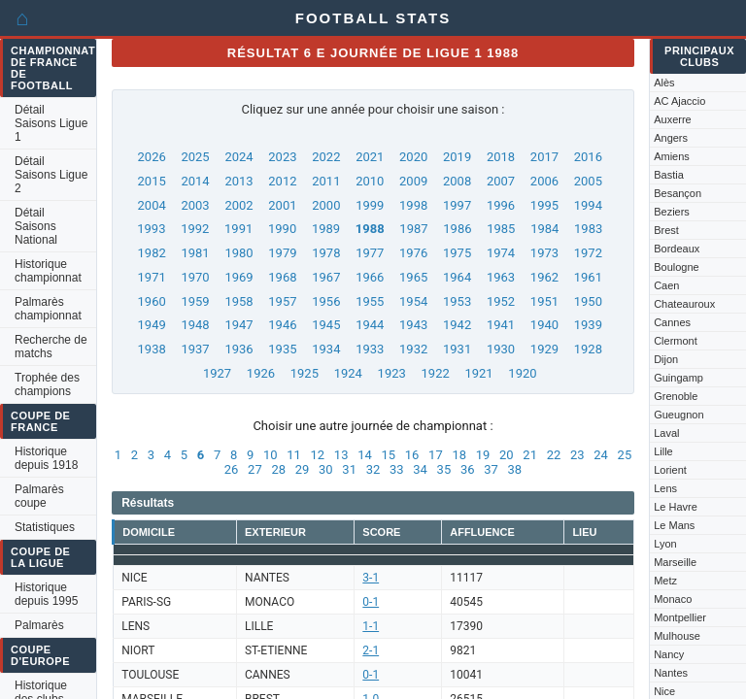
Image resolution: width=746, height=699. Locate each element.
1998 (413, 205)
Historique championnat (48, 270)
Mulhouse (677, 636)
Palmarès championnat (48, 308)
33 (397, 469)
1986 (457, 228)
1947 (238, 324)
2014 (195, 181)
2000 (326, 205)
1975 (457, 253)
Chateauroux (684, 304)
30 (326, 469)
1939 (588, 324)
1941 (501, 324)
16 (412, 455)
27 (255, 469)
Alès (664, 82)
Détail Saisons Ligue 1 (51, 123)
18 (459, 455)
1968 (282, 277)
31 (349, 469)
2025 (195, 157)
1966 (370, 277)
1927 (217, 373)
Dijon (666, 359)
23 (577, 455)
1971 (152, 277)
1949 (152, 324)
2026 (152, 157)
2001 (282, 205)
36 (467, 469)
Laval (666, 433)
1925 (304, 373)
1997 (457, 205)
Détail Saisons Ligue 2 (51, 174)
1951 (544, 301)
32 (373, 469)
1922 (436, 373)
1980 (238, 253)
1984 (544, 228)
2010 (370, 181)
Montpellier (680, 617)
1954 (413, 301)
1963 (501, 277)
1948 (195, 324)
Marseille (675, 562)
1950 (588, 301)
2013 (238, 181)
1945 (326, 324)
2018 (501, 157)
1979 (282, 253)
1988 (370, 228)
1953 (457, 301)
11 (294, 455)
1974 (501, 253)
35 (444, 469)
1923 (392, 373)
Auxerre (673, 119)
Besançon (677, 193)
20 (506, 455)
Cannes (672, 322)
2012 (282, 181)
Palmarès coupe (39, 496)
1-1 (370, 626)
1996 (501, 205)
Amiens (672, 156)
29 (302, 469)
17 (435, 455)
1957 (282, 301)
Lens (665, 488)
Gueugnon (678, 414)
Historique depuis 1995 (46, 594)
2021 (370, 157)
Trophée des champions (47, 384)
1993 (151, 228)
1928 (588, 349)
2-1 (370, 650)
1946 (282, 324)
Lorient (670, 470)
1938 (152, 349)
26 (231, 469)
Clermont (675, 341)
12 (318, 455)
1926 (261, 373)
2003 (195, 205)
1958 (238, 301)
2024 (238, 157)
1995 (544, 205)
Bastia (669, 175)
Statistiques (45, 527)
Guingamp (678, 377)
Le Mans (674, 525)
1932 (413, 349)
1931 (457, 349)
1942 (457, 324)
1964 (457, 277)
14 (364, 455)
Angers (671, 138)
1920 (522, 373)
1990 (282, 228)
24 (600, 455)
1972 (588, 253)
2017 (544, 157)
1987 (413, 228)
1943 (413, 324)
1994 (588, 205)
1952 (501, 301)
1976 (413, 253)
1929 (544, 349)
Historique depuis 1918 (46, 458)
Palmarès (39, 625)
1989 (326, 228)
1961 (588, 277)
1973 (544, 253)
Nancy (669, 654)
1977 (370, 253)
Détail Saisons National (36, 226)
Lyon (665, 543)
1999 (370, 205)
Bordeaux (676, 248)
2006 (544, 181)
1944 (370, 324)
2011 (326, 181)
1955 (370, 301)
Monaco (673, 599)
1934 (326, 349)
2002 (238, 205)
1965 (413, 277)
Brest (666, 230)
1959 (195, 301)
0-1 (370, 602)
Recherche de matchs (51, 346)
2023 (282, 157)
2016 (588, 157)
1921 (478, 373)
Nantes (671, 673)
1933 (370, 349)
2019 (457, 157)
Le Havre (675, 507)
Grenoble (675, 396)
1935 (282, 349)
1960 (152, 301)
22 (554, 455)
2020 (413, 157)
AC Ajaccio (679, 101)
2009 (413, 181)
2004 (152, 205)
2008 (457, 181)
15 (388, 455)
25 (625, 455)
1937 (195, 349)
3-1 (370, 577)
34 (420, 469)
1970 (195, 277)
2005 (588, 181)
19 (483, 455)
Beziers (672, 211)
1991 (238, 228)
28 (278, 469)
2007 (501, 181)
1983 (588, 228)
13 (341, 455)
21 (530, 455)
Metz (665, 580)
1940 (544, 324)
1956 (326, 301)
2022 (326, 157)
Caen (666, 285)
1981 (195, 253)
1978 (326, 253)
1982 (152, 253)
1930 (501, 349)
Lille (663, 451)
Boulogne (676, 267)
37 (491, 469)
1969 (238, 277)
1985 (501, 228)
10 (270, 455)
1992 (195, 228)
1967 (326, 277)
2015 (152, 181)
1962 (544, 277)
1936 (238, 349)
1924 (348, 373)
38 (515, 469)
